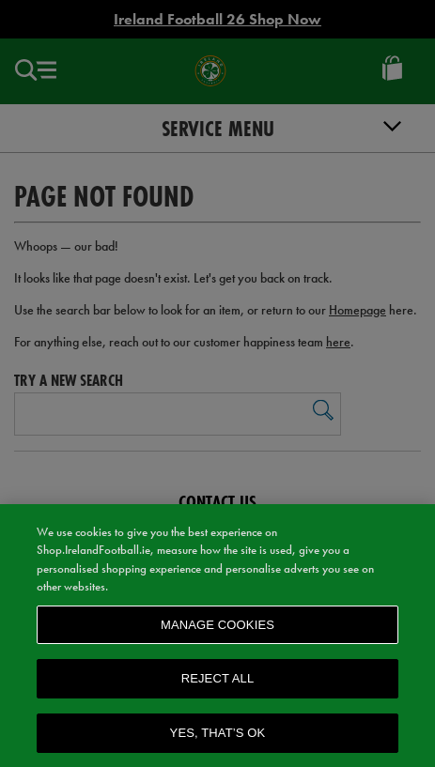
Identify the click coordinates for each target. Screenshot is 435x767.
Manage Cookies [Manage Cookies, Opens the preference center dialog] (217, 628)
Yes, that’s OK (218, 736)
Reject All (218, 682)
